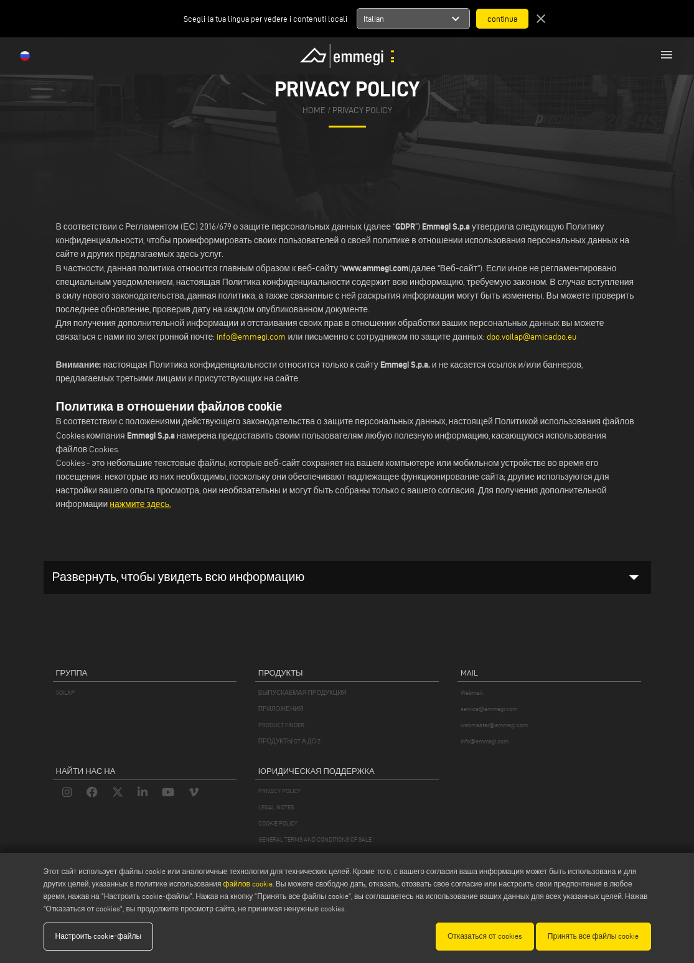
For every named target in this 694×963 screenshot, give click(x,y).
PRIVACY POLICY (279, 791)
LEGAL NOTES (276, 807)
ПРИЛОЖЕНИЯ (281, 708)
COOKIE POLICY (278, 823)
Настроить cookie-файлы (98, 936)
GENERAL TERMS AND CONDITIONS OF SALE (315, 839)
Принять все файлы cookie (593, 936)
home (314, 110)
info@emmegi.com (252, 337)
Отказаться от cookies (485, 936)
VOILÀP (65, 692)
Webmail (472, 692)
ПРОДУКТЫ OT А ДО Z (289, 741)
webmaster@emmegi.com (494, 725)
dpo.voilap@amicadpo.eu (531, 337)
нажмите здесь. (140, 504)
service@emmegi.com (489, 708)
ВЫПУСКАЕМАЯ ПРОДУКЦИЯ (302, 692)
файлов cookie (248, 884)
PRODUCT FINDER (281, 725)
